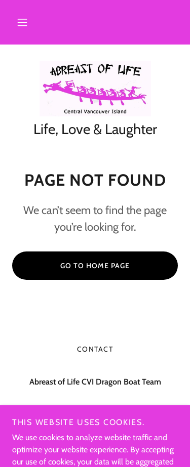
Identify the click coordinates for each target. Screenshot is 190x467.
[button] (22, 22)
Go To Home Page (95, 265)
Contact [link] (95, 349)
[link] (95, 88)
